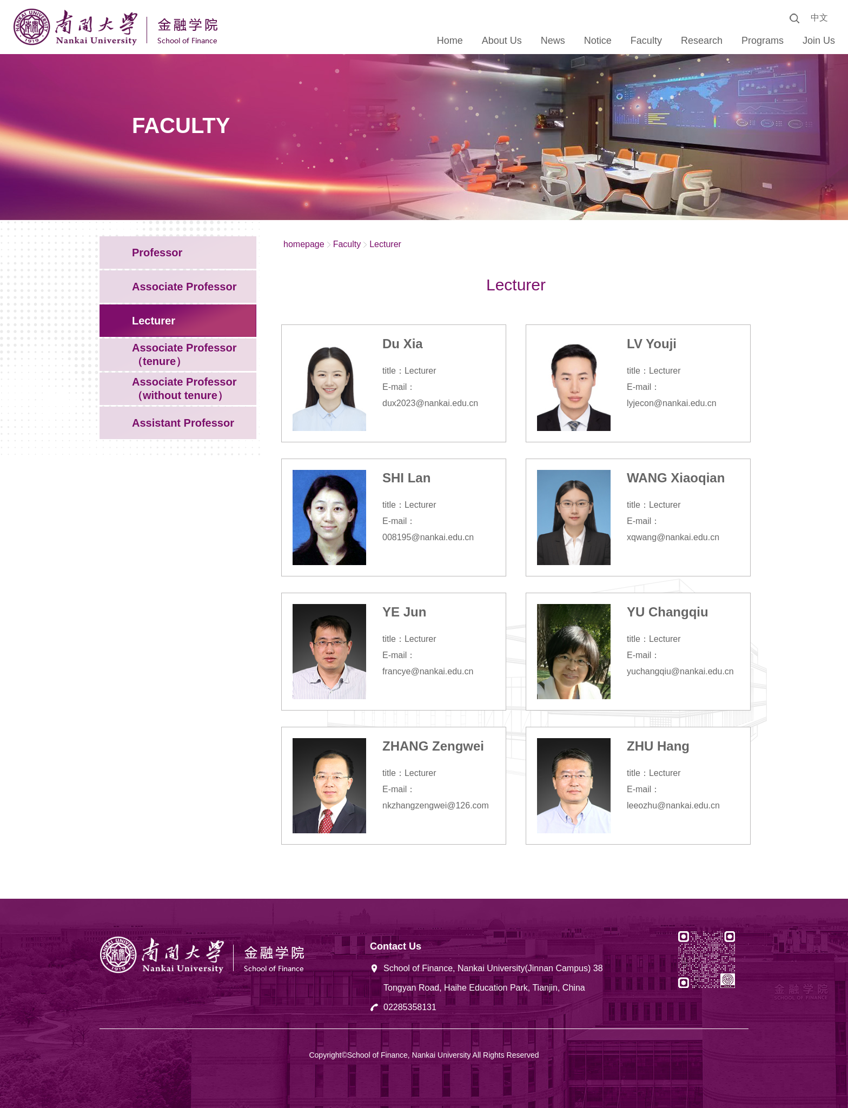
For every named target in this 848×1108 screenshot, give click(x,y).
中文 (819, 17)
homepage (303, 244)
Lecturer (385, 244)
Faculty (347, 244)
